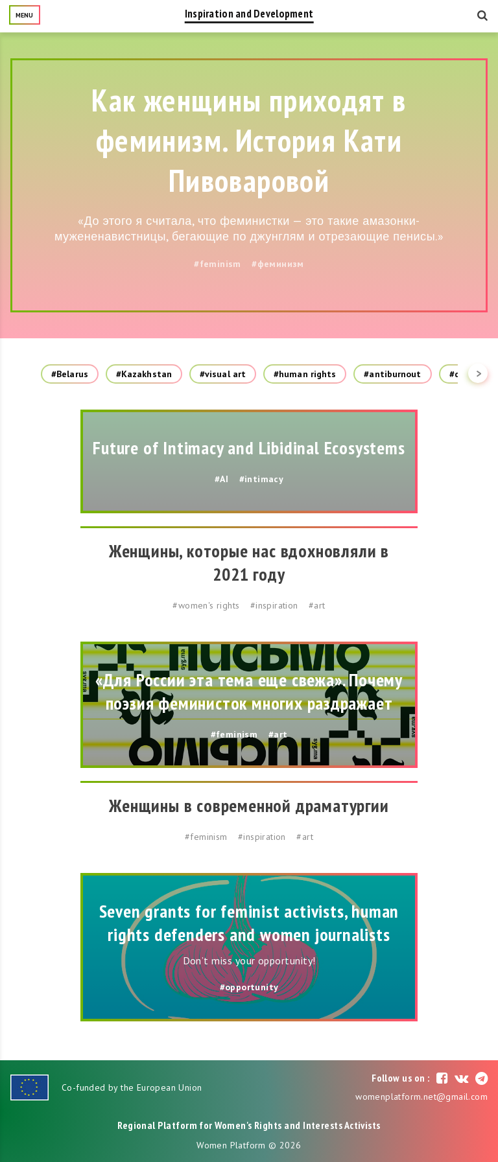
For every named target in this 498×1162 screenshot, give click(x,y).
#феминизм (278, 264)
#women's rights (205, 605)
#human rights (305, 374)
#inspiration (274, 605)
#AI (221, 479)
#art (317, 605)
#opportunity (249, 987)
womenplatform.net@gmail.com (421, 1096)
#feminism (217, 264)
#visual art (223, 374)
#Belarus (69, 374)
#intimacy (261, 479)
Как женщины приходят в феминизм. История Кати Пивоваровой (248, 140)
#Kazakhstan (144, 374)
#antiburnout (392, 374)
